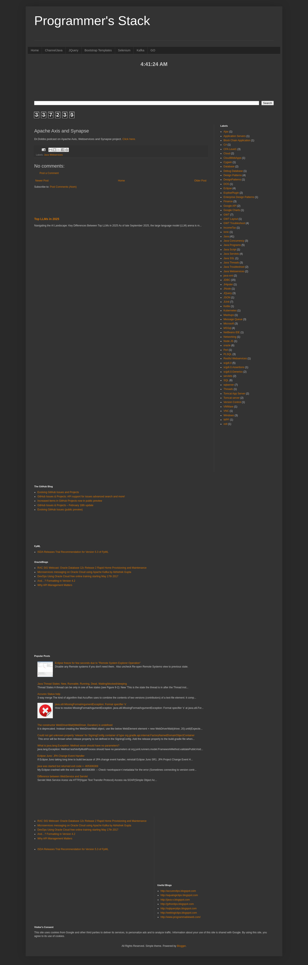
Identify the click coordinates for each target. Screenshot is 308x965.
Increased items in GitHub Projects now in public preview (69, 500)
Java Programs (232, 245)
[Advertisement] (154, 83)
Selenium (124, 50)
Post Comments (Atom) (63, 186)
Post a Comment (49, 173)
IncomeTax (230, 227)
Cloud (227, 153)
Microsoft (229, 323)
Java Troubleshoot (234, 266)
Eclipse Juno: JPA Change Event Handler (60, 755)
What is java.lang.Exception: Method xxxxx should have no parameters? (78, 745)
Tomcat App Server (234, 393)
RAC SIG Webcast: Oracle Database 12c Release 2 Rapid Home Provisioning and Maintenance (92, 567)
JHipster (228, 284)
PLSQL (228, 354)
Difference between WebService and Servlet (62, 776)
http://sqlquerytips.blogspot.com (179, 908)
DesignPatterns (232, 179)
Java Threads (231, 262)
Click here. (129, 139)
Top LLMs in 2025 (46, 219)
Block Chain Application (237, 140)
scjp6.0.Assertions (234, 367)
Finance (228, 201)
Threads (228, 389)
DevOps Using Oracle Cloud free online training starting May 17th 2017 (77, 576)
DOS (226, 184)
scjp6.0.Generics (233, 371)
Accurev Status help (48, 694)
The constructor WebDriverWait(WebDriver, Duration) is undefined (75, 725)
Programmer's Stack (92, 20)
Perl (226, 349)
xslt (225, 423)
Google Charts (232, 210)
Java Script (230, 249)
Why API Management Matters (54, 585)
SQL (226, 380)
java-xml (228, 275)
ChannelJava (53, 50)
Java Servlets (231, 253)
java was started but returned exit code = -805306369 (67, 766)
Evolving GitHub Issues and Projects (58, 492)
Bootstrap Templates (98, 50)
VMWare (228, 406)
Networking (230, 336)
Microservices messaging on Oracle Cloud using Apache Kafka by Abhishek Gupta (84, 572)
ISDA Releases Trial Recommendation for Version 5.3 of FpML (72, 551)
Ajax (226, 131)
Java (226, 236)
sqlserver (229, 384)
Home (35, 50)
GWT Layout (231, 218)
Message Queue (233, 319)
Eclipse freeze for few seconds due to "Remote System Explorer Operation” (98, 663)
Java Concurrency (234, 240)
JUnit (226, 301)
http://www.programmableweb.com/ (181, 917)
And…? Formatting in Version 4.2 (56, 580)
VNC (226, 410)
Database (229, 166)
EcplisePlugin (231, 192)
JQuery (73, 50)
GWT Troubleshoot (234, 223)
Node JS (228, 341)
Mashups (229, 315)
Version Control (232, 402)
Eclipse (228, 188)
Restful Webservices (235, 358)
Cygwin (228, 162)
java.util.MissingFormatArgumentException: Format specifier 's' (90, 704)
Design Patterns (233, 175)
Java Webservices (53, 154)
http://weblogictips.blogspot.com (179, 912)
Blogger (181, 945)
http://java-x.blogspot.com (175, 899)
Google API (230, 205)
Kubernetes (230, 310)
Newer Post (42, 180)
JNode (227, 288)
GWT (227, 214)
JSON (227, 297)
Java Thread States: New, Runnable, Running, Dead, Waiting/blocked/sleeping (82, 683)
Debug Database (233, 171)
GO (153, 50)
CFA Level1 (230, 149)
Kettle (227, 306)
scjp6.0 (228, 362)
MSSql (227, 328)
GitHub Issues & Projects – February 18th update (65, 505)
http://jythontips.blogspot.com (177, 904)
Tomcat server (232, 397)
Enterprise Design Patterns (239, 197)
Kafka (140, 50)
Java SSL (229, 258)
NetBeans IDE (232, 332)
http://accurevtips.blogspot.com (178, 890)
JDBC (227, 279)
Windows (229, 415)
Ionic (226, 231)
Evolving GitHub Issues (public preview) (60, 509)
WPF (226, 419)
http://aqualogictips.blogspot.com (179, 895)
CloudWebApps (232, 157)
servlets (228, 376)
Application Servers (235, 136)
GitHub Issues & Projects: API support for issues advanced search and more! (81, 496)
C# (225, 144)
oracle (227, 345)
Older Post (200, 180)
